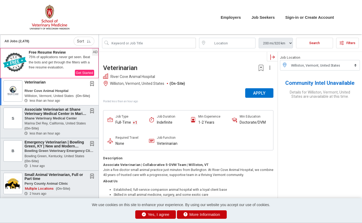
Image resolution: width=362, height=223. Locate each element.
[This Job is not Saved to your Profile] (93, 84)
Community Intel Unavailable (320, 83)
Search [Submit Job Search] (314, 43)
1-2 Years (206, 122)
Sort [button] (84, 41)
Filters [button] (347, 43)
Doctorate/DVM (253, 122)
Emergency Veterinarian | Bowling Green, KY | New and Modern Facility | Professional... (54, 146)
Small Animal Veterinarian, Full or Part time (54, 177)
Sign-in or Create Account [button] (309, 17)
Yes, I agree (155, 214)
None (119, 143)
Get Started (84, 73)
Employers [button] (231, 17)
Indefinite (164, 122)
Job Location (290, 57)
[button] (49, 63)
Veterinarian (35, 82)
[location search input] (230, 43)
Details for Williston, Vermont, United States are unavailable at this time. (320, 94)
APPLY (259, 93)
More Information (202, 214)
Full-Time (123, 122)
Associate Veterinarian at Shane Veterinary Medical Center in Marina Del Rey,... (56, 113)
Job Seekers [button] (263, 17)
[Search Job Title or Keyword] (152, 43)
